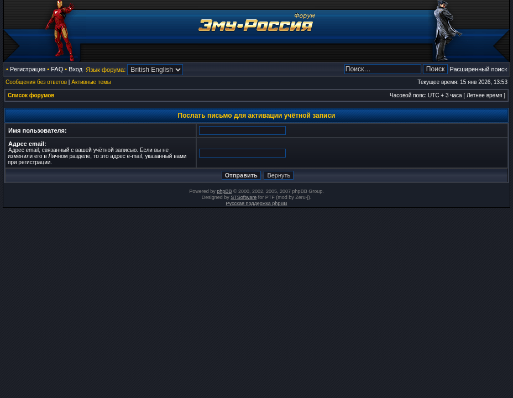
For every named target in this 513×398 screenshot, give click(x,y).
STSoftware (243, 197)
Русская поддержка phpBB (256, 203)
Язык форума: (105, 69)
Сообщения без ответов (36, 82)
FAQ (57, 69)
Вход (75, 69)
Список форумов (31, 95)
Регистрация (27, 69)
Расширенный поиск (478, 69)
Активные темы (91, 82)
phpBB (224, 191)
